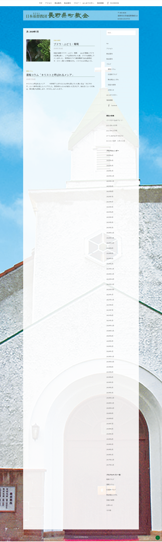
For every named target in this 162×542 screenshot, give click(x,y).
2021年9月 (109, 305)
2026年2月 (109, 165)
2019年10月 (110, 362)
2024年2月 (109, 264)
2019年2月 (109, 387)
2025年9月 (109, 186)
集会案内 (67, 3)
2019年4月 (109, 377)
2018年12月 (110, 398)
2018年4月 (109, 439)
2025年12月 (110, 176)
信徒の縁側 (57, 40)
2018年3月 (109, 444)
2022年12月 (110, 284)
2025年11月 (110, 181)
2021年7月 (109, 310)
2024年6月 (109, 253)
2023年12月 (110, 269)
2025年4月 (109, 212)
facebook (114, 3)
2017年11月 (110, 465)
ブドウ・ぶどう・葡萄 (66, 44)
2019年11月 (110, 356)
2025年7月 (109, 196)
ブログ (76, 3)
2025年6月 (109, 202)
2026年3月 (109, 160)
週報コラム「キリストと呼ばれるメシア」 (50, 75)
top (40, 3)
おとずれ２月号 (111, 130)
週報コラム (29, 71)
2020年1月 (109, 351)
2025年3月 (109, 217)
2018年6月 (109, 429)
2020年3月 (109, 341)
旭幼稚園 (100, 3)
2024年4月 (109, 258)
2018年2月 (109, 449)
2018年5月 (109, 434)
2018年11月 (110, 403)
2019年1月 (109, 393)
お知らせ (111, 90)
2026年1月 (109, 171)
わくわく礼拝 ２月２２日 (115, 141)
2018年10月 (110, 408)
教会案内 (58, 3)
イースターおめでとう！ (114, 120)
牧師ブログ (110, 479)
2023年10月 (110, 279)
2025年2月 (109, 222)
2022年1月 (109, 294)
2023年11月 (110, 274)
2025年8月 (109, 191)
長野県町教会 (83, 537)
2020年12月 (110, 325)
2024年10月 (110, 243)
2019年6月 (109, 372)
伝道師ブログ (112, 74)
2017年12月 (110, 460)
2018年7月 (109, 424)
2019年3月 (109, 382)
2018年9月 (109, 413)
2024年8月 (109, 248)
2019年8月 (109, 367)
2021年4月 (109, 315)
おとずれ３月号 (111, 125)
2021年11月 (110, 300)
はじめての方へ (88, 3)
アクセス (48, 3)
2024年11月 (110, 238)
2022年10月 (110, 289)
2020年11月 (110, 331)
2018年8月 (109, 418)
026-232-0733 (125, 19)
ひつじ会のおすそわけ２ (114, 136)
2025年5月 (109, 207)
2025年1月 (109, 227)
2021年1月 (109, 320)
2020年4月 (109, 336)
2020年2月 (109, 346)
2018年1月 (109, 454)
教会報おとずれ (113, 79)
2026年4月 (109, 155)
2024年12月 (110, 233)
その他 (108, 510)
